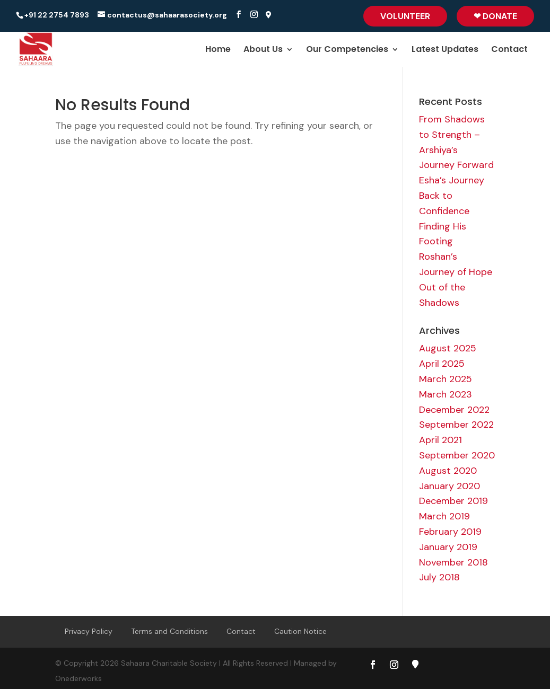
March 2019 (444, 516)
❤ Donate (495, 16)
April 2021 (440, 440)
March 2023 (445, 394)
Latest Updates (445, 50)
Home (218, 50)
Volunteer (405, 16)
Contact (509, 50)
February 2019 (450, 531)
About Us (263, 50)
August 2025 (447, 348)
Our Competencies (347, 50)
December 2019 (453, 500)
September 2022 (456, 424)
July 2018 (439, 577)
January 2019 (448, 547)
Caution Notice (300, 631)
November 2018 (453, 562)
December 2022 (454, 409)
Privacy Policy (88, 631)
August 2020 (448, 470)
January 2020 (449, 486)
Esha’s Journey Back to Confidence (451, 195)
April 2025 (442, 363)
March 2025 (445, 379)
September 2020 (457, 455)
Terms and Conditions (169, 631)
